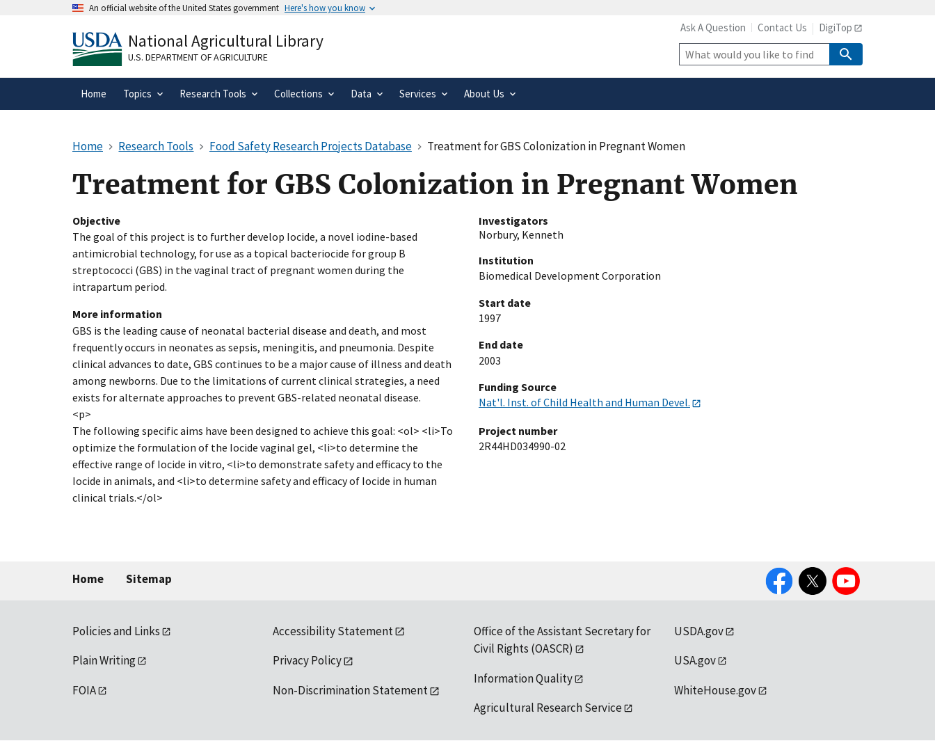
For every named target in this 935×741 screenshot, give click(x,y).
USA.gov (695, 660)
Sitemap (149, 579)
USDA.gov (699, 631)
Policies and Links (116, 631)
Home (88, 579)
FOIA (84, 690)
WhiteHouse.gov (715, 690)
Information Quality (523, 678)
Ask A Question (713, 27)
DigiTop (835, 27)
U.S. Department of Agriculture (198, 57)
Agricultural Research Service (548, 707)
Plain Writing (104, 660)
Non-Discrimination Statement (350, 690)
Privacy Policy (307, 660)
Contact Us (782, 27)
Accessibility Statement (333, 631)
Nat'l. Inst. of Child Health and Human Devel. (584, 402)
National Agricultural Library (225, 41)
